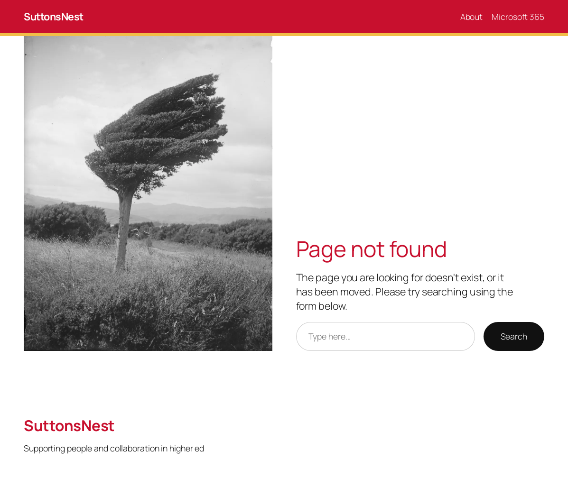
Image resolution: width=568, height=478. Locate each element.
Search (514, 336)
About (471, 16)
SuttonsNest (54, 16)
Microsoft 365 (518, 16)
